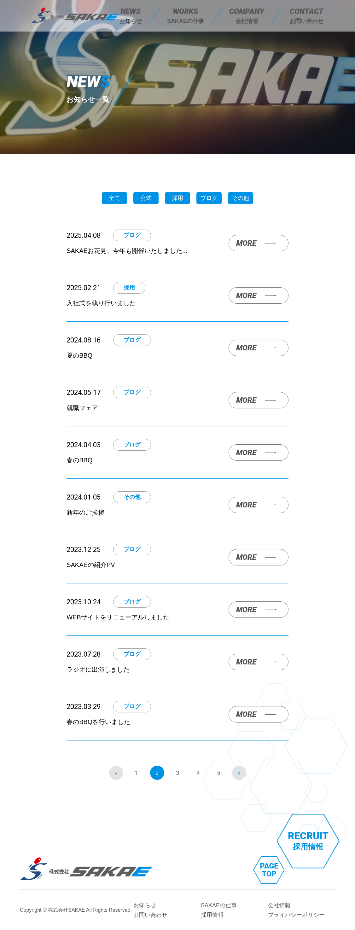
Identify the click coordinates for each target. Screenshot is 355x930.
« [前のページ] (116, 772)
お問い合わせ (150, 915)
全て (114, 198)
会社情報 (279, 905)
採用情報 (212, 915)
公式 (146, 198)
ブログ (209, 198)
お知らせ (144, 905)
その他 (240, 198)
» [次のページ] (239, 772)
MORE (246, 243)
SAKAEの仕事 (218, 905)
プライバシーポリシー (296, 915)
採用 (177, 198)
